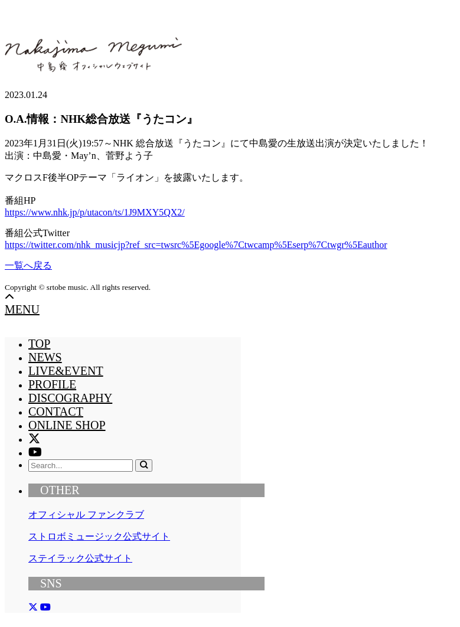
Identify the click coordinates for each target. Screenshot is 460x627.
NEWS (45, 357)
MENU (22, 309)
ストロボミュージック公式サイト (99, 536)
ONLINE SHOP (67, 425)
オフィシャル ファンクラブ (86, 515)
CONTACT (55, 411)
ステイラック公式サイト (80, 558)
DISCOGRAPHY (70, 397)
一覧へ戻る (28, 265)
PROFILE (52, 384)
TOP (39, 343)
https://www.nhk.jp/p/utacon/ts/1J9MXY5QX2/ (95, 212)
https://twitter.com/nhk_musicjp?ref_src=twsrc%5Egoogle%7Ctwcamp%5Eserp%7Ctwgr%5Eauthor (196, 245)
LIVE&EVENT (65, 370)
